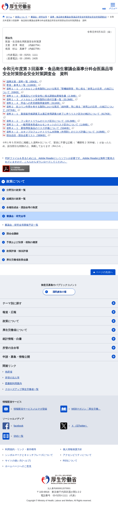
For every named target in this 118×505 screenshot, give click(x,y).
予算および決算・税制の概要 (22, 242)
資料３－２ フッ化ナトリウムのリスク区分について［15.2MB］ (41, 121)
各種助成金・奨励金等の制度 (22, 207)
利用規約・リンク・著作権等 (20, 449)
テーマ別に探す (59, 303)
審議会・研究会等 (16, 216)
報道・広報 (59, 312)
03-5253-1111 (60, 495)
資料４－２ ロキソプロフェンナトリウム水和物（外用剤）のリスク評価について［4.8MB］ (56, 131)
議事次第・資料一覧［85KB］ (22, 81)
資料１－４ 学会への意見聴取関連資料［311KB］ (33, 103)
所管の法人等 (12, 377)
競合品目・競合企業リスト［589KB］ (26, 135)
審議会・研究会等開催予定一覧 (21, 224)
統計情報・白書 (59, 339)
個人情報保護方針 (72, 449)
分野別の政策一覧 (16, 190)
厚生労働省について (59, 330)
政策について (59, 321)
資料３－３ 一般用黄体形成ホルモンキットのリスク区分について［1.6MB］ (48, 124)
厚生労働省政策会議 (17, 259)
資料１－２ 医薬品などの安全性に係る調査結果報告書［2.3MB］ (42, 95)
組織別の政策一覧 (16, 198)
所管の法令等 (59, 348)
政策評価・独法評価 (17, 251)
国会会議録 (12, 233)
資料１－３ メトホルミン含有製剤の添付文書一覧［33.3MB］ (40, 99)
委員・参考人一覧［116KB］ (22, 85)
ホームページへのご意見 (18, 466)
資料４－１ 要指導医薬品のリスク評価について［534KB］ (38, 128)
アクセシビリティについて (77, 455)
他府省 (8, 371)
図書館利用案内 (13, 383)
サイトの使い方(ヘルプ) (18, 460)
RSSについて (70, 460)
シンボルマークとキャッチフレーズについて (29, 455)
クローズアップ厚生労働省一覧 (22, 389)
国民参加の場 (59, 291)
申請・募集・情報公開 (59, 356)
